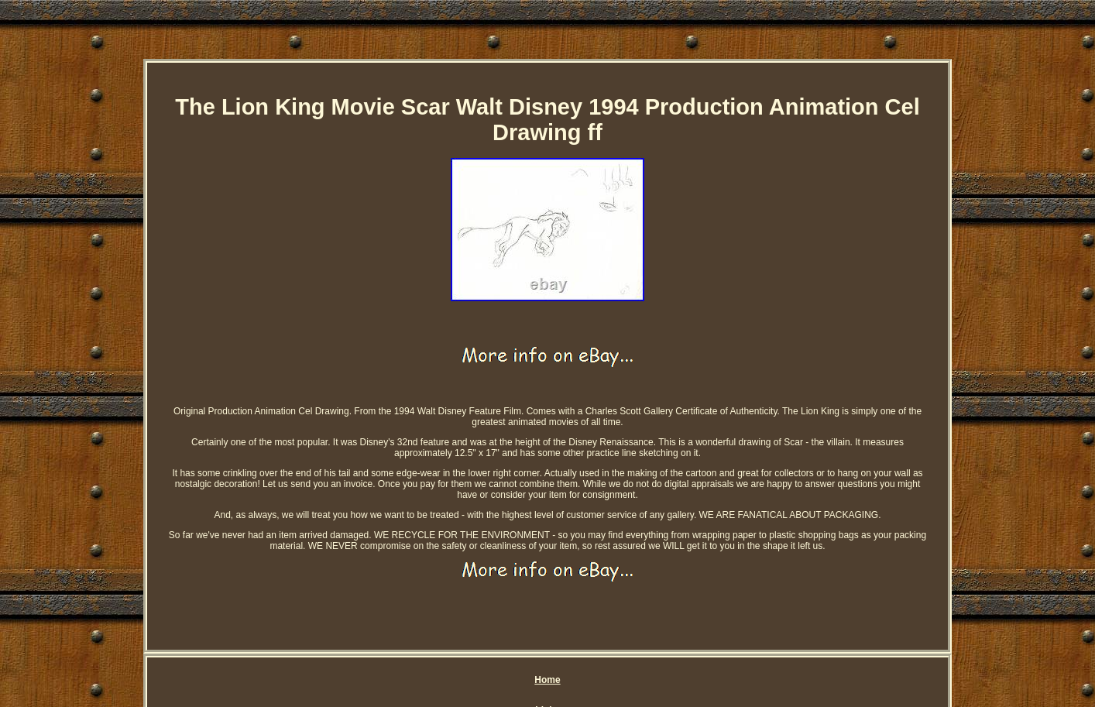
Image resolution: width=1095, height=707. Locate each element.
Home (547, 679)
